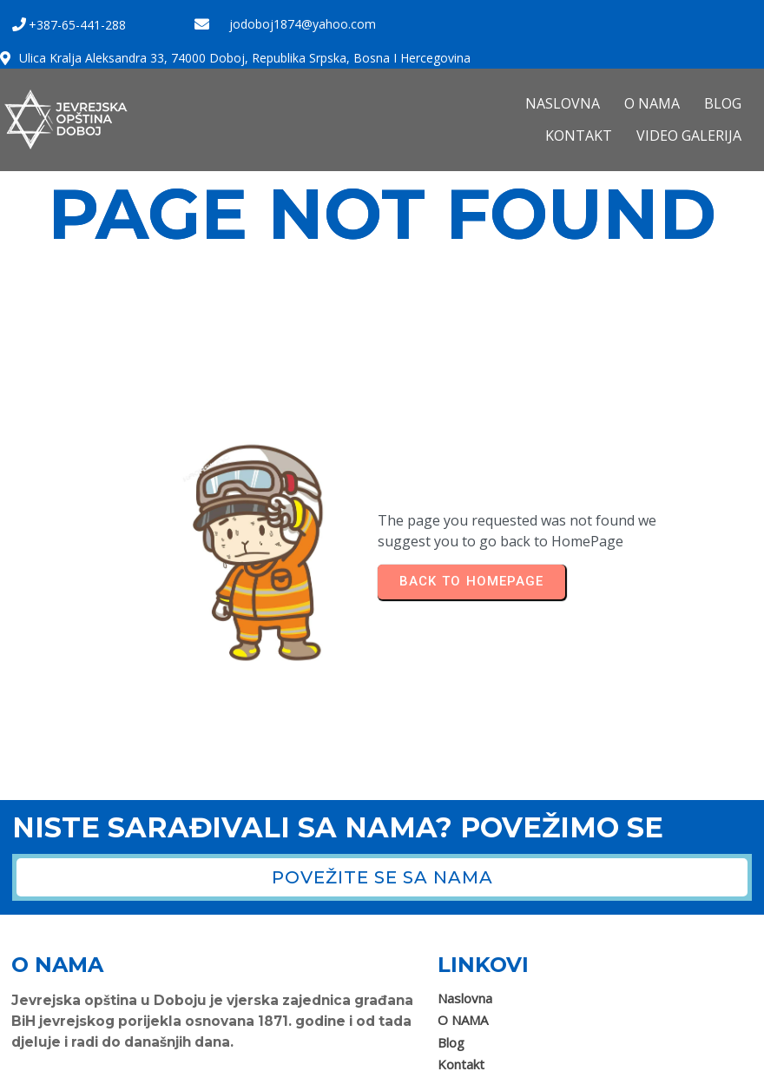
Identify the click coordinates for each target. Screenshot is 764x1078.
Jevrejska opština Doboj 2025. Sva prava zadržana (160, 1059)
